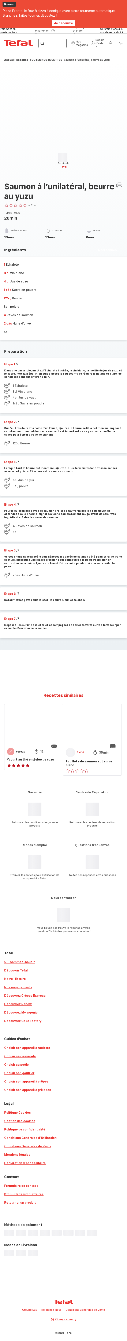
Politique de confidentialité (24, 1129)
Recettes (22, 59)
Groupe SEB (29, 1309)
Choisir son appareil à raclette (27, 1047)
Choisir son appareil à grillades (27, 1090)
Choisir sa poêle (16, 1064)
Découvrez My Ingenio (21, 1012)
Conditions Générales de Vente (27, 1146)
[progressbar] (62, 157)
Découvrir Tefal (16, 970)
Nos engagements (18, 987)
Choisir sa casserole (20, 1056)
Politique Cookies (17, 1112)
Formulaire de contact (21, 1185)
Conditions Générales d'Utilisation (30, 1138)
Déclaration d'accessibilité (25, 1163)
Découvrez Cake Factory (22, 1021)
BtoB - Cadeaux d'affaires (24, 1194)
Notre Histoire (15, 979)
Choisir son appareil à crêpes (26, 1081)
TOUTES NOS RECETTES (46, 59)
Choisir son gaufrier (19, 1073)
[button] (79, 43)
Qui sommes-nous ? (19, 962)
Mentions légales (17, 1154)
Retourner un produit (20, 1202)
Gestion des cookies (19, 1121)
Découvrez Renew (18, 1004)
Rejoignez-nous (51, 1309)
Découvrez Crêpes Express (25, 995)
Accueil (9, 59)
